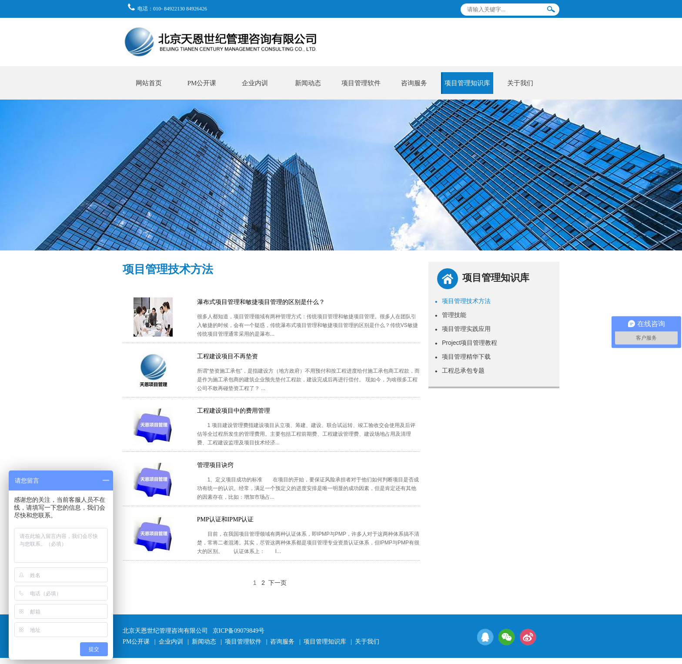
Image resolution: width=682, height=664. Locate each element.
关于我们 (520, 83)
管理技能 (450, 314)
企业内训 (255, 83)
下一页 (277, 582)
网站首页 (149, 83)
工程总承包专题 (460, 370)
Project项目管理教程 (466, 342)
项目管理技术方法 (463, 300)
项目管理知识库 (467, 83)
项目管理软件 (361, 83)
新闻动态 (308, 83)
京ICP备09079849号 (239, 630)
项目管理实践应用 (463, 328)
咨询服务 (414, 83)
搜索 (551, 11)
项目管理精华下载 (463, 356)
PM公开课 (202, 83)
